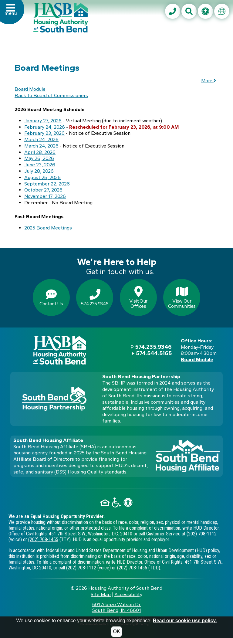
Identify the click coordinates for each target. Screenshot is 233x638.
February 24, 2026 (44, 127)
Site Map (101, 594)
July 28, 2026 (39, 171)
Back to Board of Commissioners (51, 95)
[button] (11, 13)
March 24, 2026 (41, 139)
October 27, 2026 (43, 190)
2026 (81, 588)
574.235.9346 (94, 298)
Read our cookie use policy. (185, 620)
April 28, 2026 (40, 152)
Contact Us (51, 298)
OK (116, 631)
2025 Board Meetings (48, 228)
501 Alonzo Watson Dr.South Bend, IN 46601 (116, 607)
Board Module (30, 89)
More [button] (208, 80)
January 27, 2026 (43, 121)
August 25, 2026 (42, 177)
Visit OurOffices (138, 297)
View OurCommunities (181, 297)
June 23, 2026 (39, 165)
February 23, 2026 (44, 133)
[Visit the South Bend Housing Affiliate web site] (188, 456)
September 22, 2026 (47, 184)
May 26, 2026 (39, 158)
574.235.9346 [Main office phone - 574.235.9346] (153, 346)
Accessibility (128, 594)
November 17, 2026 (45, 196)
